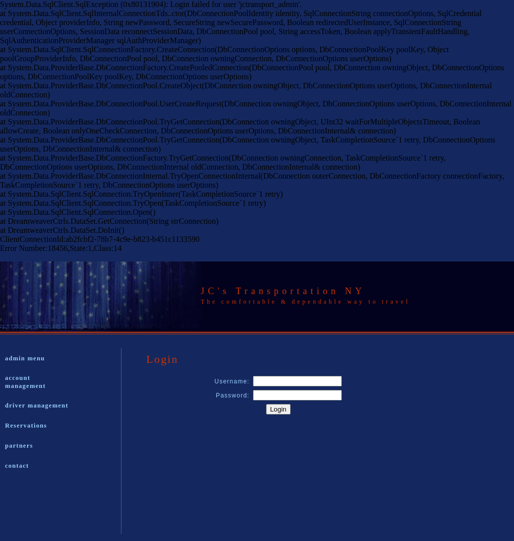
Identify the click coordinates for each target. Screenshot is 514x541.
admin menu (25, 358)
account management (25, 381)
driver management (36, 405)
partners (19, 445)
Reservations (26, 425)
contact (17, 465)
